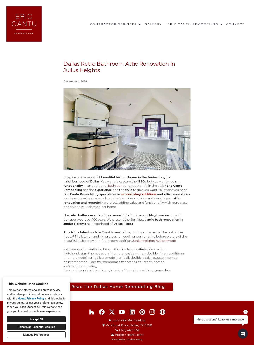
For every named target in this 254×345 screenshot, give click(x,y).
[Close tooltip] (245, 312)
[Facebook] (102, 312)
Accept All (36, 319)
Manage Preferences (36, 334)
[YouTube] (122, 312)
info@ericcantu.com (129, 335)
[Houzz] (91, 312)
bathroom (115, 185)
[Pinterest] (142, 312)
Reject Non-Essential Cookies (36, 327)
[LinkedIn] (132, 312)
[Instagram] (152, 312)
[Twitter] (112, 312)
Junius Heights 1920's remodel (154, 240)
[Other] (162, 312)
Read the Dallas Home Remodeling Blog (118, 286)
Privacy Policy (118, 339)
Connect (235, 24)
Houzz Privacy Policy (31, 298)
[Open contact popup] (243, 334)
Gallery (153, 24)
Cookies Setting (135, 339)
